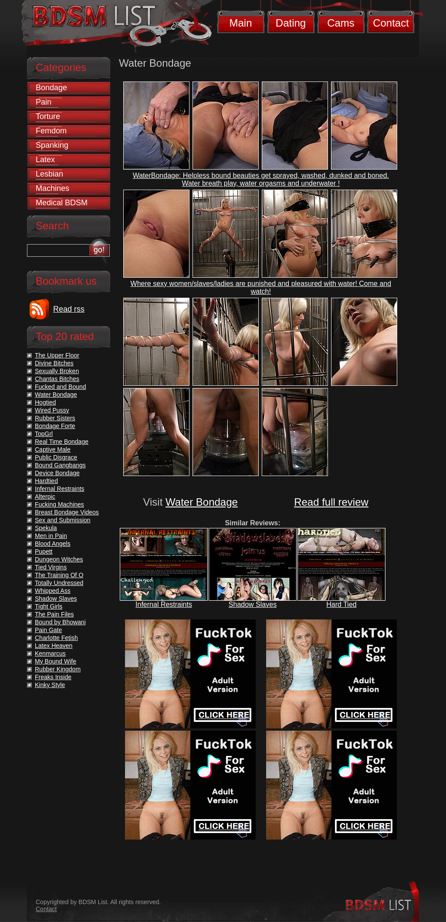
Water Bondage (202, 502)
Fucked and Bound (60, 386)
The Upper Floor (57, 355)
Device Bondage (57, 473)
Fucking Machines (59, 504)
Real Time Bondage (61, 441)
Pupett (43, 551)
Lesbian (49, 174)
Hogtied (45, 402)
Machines (52, 188)
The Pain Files (54, 614)
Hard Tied (341, 604)
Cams (341, 23)
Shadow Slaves (253, 604)
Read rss (68, 309)
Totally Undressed (59, 582)
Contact (391, 23)
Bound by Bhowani (60, 622)
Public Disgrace (56, 457)
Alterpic (45, 496)
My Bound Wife (55, 661)
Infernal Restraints (163, 604)
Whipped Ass (53, 590)
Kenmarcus (50, 653)
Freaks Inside (53, 677)
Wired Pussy (52, 410)
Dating (291, 23)
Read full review (331, 502)
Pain (43, 102)
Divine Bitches (54, 363)
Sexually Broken (57, 370)
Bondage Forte (55, 425)
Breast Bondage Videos (67, 512)
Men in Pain (51, 535)
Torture (48, 116)
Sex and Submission (63, 520)
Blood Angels (53, 543)
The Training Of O (59, 575)
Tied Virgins (51, 567)
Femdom (51, 130)
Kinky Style (50, 684)
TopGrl (44, 433)
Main (240, 23)
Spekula (46, 527)
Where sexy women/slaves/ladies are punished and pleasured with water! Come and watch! (261, 287)
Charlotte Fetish (56, 637)
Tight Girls (48, 606)
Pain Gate (48, 629)
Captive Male (53, 449)
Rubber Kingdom (58, 669)
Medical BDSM (62, 202)
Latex (45, 159)
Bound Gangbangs (60, 465)
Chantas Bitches (57, 378)
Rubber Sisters (55, 418)
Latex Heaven (53, 645)
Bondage (51, 87)
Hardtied (46, 480)
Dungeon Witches (59, 559)
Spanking (52, 145)
